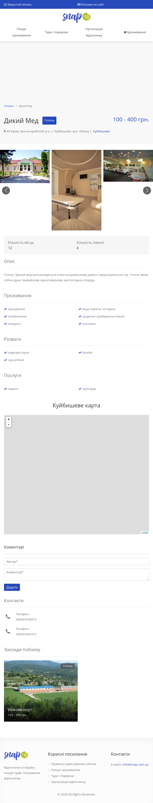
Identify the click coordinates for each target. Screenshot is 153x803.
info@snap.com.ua (136, 764)
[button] (147, 190)
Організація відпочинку (94, 32)
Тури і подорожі (56, 32)
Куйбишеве (101, 131)
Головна (9, 106)
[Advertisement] (76, 73)
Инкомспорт (20, 709)
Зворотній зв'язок (18, 4)
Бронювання (135, 32)
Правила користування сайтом (73, 764)
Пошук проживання (21, 32)
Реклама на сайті (90, 4)
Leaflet (144, 533)
